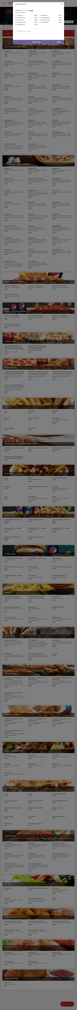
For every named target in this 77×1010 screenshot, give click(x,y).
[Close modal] (62, 4)
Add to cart (47, 42)
